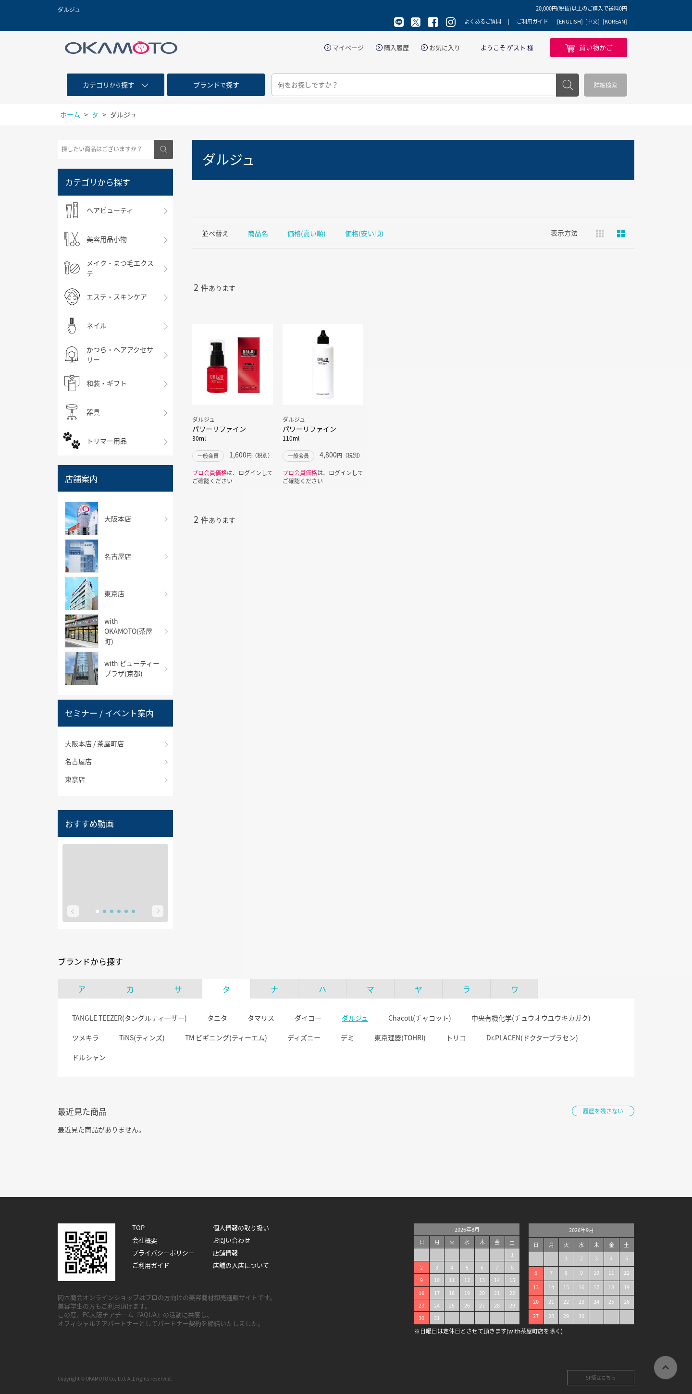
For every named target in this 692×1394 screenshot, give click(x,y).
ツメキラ (85, 1037)
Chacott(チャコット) (419, 1018)
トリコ (456, 1037)
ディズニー (304, 1037)
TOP (138, 1227)
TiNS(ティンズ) (142, 1037)
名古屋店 (78, 761)
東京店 (75, 779)
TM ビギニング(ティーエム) (226, 1037)
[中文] (592, 21)
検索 (567, 85)
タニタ (217, 1018)
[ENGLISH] (570, 21)
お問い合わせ (231, 1240)
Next (157, 911)
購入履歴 (396, 47)
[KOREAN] (615, 21)
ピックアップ (621, 233)
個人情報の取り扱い (241, 1227)
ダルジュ (355, 1018)
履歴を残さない (603, 1111)
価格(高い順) (306, 233)
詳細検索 (605, 85)
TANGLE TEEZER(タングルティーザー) (129, 1018)
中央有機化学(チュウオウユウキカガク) (531, 1018)
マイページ (348, 47)
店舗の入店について (241, 1265)
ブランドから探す (90, 961)
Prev (73, 911)
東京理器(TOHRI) (400, 1037)
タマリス (260, 1018)
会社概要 (144, 1240)
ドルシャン (89, 1057)
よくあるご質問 (482, 21)
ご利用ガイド (532, 21)
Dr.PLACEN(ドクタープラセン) (532, 1037)
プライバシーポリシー (163, 1252)
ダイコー (308, 1018)
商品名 (258, 233)
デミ (347, 1037)
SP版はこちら (601, 1377)
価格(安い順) (364, 233)
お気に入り (444, 47)
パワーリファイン (232, 433)
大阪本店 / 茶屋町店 (94, 743)
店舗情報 (225, 1252)
